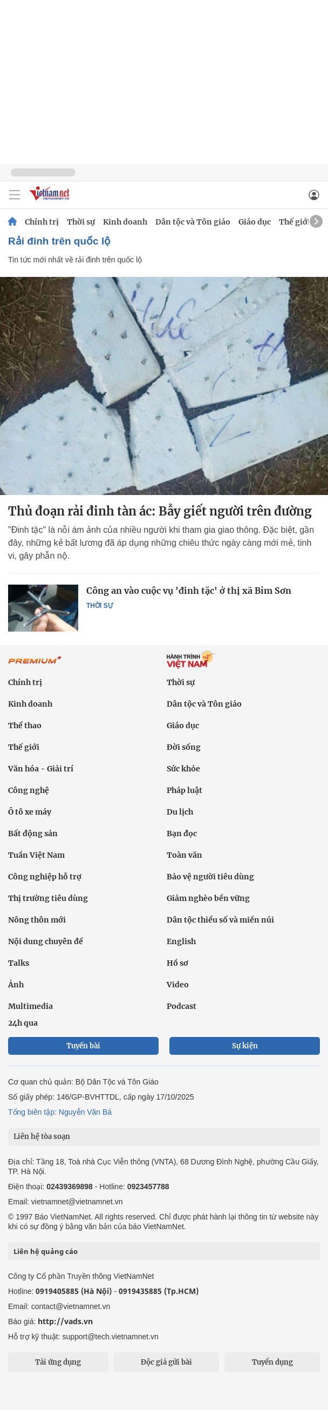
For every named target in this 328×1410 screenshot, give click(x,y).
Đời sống (184, 747)
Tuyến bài (83, 1045)
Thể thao (25, 725)
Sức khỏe (183, 769)
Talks (18, 963)
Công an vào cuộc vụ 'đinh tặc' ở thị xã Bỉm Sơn (188, 590)
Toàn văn (184, 855)
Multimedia (30, 1006)
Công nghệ (28, 790)
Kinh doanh (125, 222)
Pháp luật (184, 790)
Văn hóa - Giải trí (40, 769)
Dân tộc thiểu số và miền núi (220, 920)
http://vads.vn (65, 1321)
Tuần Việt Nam (36, 855)
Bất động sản (33, 833)
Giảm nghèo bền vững (208, 898)
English (181, 941)
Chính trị (42, 222)
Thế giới (294, 222)
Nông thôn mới (37, 920)
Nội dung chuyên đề (45, 941)
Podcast (181, 1006)
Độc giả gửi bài (166, 1362)
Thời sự (81, 222)
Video (178, 984)
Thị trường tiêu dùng (48, 898)
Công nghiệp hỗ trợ (44, 877)
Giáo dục (254, 222)
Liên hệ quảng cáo (45, 1251)
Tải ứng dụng (58, 1362)
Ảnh (16, 984)
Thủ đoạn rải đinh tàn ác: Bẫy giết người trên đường (160, 511)
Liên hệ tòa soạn (41, 1136)
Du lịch (180, 812)
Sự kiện (245, 1045)
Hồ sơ (177, 963)
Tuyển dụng (272, 1362)
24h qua (23, 1023)
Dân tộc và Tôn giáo (192, 222)
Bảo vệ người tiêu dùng (210, 877)
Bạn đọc (182, 833)
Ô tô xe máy (29, 812)
